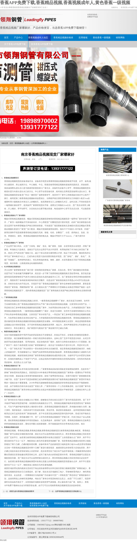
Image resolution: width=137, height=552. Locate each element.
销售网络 (120, 37)
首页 (6, 37)
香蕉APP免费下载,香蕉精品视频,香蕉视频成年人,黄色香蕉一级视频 (65, 2)
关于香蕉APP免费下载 (15, 44)
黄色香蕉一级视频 (101, 37)
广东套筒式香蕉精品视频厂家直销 (117, 200)
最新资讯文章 (106, 232)
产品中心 (18, 37)
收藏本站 (114, 7)
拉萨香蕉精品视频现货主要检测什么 (68, 491)
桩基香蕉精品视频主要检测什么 (117, 175)
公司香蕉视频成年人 (38, 143)
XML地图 (66, 525)
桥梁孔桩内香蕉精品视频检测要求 (21, 491)
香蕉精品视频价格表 (63, 37)
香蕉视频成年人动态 (38, 37)
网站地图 (58, 525)
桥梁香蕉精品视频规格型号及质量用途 (118, 225)
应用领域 (83, 37)
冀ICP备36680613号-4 (47, 533)
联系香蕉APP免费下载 (129, 7)
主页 (11, 143)
